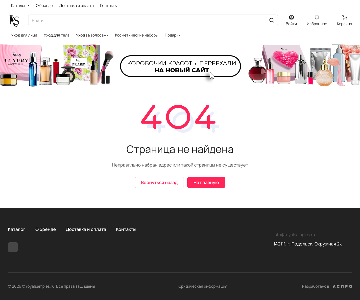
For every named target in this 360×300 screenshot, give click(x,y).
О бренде (45, 229)
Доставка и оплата (86, 229)
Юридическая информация (202, 286)
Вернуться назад (159, 182)
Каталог (16, 229)
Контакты (126, 229)
